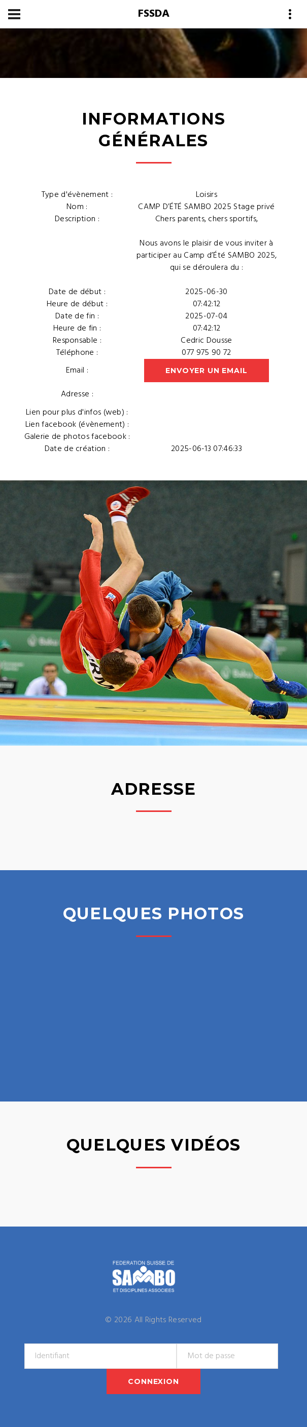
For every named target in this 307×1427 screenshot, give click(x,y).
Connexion (153, 1381)
